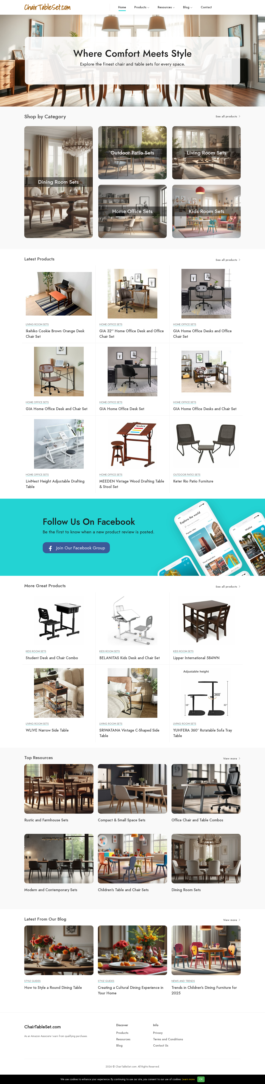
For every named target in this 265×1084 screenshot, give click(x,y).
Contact (171, 7)
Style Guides (32, 981)
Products (107, 7)
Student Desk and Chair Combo (52, 657)
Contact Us (160, 1046)
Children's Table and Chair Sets (123, 889)
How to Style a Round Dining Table (53, 987)
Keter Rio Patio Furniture (193, 481)
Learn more (188, 1079)
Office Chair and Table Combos (197, 820)
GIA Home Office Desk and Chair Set (56, 408)
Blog (153, 7)
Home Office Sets (110, 324)
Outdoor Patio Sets (186, 474)
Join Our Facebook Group (76, 549)
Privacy (158, 1033)
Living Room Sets (37, 324)
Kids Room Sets (36, 651)
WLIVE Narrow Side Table (47, 730)
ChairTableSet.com (42, 1027)
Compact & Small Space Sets (121, 820)
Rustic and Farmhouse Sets (46, 820)
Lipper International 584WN (196, 657)
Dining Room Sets (186, 889)
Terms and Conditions (168, 1039)
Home (87, 8)
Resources (131, 7)
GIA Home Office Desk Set (121, 408)
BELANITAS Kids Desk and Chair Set (129, 657)
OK (201, 1079)
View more (232, 758)
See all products (228, 116)
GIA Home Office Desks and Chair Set (204, 408)
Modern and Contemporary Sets (50, 889)
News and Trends (183, 981)
